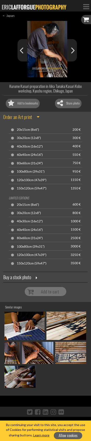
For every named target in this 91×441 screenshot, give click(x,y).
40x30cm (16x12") (30, 146)
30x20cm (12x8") (29, 138)
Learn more (41, 435)
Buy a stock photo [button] (17, 277)
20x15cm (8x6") (28, 129)
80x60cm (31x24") (30, 163)
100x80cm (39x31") (31, 171)
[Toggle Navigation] (86, 6)
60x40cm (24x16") (30, 155)
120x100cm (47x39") (31, 180)
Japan (10, 15)
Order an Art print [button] (17, 116)
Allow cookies (68, 435)
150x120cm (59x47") (31, 188)
